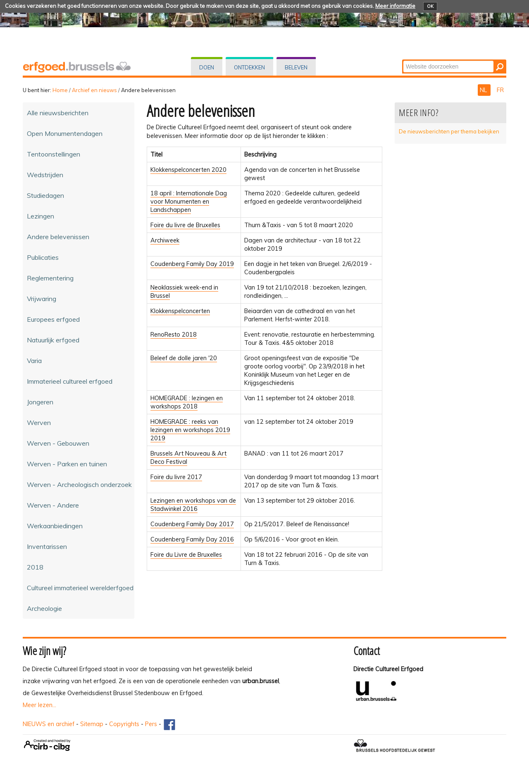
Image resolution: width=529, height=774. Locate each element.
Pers (151, 724)
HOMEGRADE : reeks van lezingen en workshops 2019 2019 (190, 430)
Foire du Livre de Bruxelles (186, 554)
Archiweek (164, 240)
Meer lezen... (39, 705)
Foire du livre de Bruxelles (185, 225)
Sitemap (91, 724)
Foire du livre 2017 (176, 477)
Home (60, 90)
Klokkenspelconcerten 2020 (188, 169)
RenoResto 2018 (173, 334)
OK (430, 6)
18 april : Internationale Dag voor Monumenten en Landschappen (188, 202)
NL (484, 90)
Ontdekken (249, 67)
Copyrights (124, 724)
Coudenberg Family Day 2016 (192, 539)
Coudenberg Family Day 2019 (192, 264)
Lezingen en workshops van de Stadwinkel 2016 (193, 505)
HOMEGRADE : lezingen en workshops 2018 (186, 402)
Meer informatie (395, 5)
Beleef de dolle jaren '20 (183, 358)
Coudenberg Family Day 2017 (192, 524)
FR (500, 90)
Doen (206, 67)
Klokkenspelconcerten (180, 311)
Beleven (296, 67)
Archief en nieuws (94, 90)
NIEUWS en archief (48, 724)
